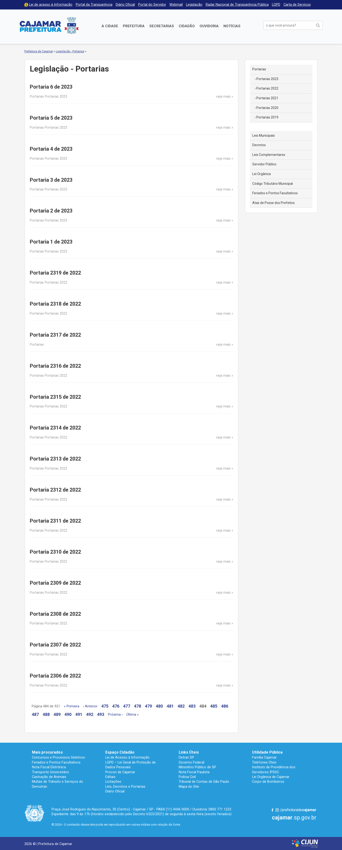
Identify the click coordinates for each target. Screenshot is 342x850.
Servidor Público (264, 164)
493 (100, 714)
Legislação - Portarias (70, 51)
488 (46, 714)
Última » (132, 715)
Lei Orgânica (261, 174)
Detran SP (186, 757)
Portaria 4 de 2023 (51, 149)
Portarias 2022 (267, 88)
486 (224, 706)
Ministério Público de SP (197, 767)
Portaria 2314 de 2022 (55, 428)
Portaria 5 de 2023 (51, 118)
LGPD (276, 5)
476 (115, 706)
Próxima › (115, 715)
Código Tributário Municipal (272, 183)
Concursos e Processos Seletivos (58, 757)
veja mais (223, 97)
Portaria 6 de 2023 (51, 87)
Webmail (176, 5)
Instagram (277, 810)
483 (191, 706)
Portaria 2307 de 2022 (55, 645)
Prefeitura (134, 26)
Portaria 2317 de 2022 (55, 335)
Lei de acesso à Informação (50, 5)
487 (35, 714)
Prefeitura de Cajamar (49, 25)
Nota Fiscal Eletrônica (49, 767)
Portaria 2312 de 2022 (55, 490)
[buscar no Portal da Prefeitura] (288, 25)
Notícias (231, 26)
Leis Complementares (268, 155)
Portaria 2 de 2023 (51, 211)
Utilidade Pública (267, 752)
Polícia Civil (187, 777)
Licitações (113, 781)
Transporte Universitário (50, 772)
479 (148, 706)
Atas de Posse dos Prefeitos (273, 203)
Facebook (272, 810)
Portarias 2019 (267, 117)
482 (181, 706)
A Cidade (110, 26)
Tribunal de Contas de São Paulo (204, 781)
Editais (110, 777)
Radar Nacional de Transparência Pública (237, 5)
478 (137, 706)
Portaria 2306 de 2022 (55, 676)
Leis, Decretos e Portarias (125, 786)
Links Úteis (189, 752)
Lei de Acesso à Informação (127, 757)
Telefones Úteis (264, 762)
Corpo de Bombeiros (268, 781)
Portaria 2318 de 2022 (55, 304)
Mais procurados (47, 752)
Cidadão (187, 26)
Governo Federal (191, 762)
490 (67, 714)
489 (57, 714)
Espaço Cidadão (119, 752)
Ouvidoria (209, 26)
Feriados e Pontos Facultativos (275, 193)
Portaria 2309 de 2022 (55, 583)
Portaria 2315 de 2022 (55, 397)
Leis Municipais (263, 135)
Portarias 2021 (267, 98)
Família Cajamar (264, 757)
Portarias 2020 (267, 108)
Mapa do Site (189, 786)
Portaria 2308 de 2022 (55, 614)
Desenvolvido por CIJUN (305, 843)
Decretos (259, 145)
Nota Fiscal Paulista (194, 772)
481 (170, 706)
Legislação (194, 5)
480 (159, 706)
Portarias (259, 69)
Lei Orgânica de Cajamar (270, 777)
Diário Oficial (125, 5)
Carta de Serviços (297, 5)
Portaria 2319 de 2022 (55, 273)
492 (89, 714)
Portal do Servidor (152, 5)
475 (104, 706)
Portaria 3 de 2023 (51, 180)
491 (78, 714)
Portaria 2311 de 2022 (55, 521)
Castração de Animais (49, 777)
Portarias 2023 (267, 79)
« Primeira (71, 706)
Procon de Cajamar (120, 772)
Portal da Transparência (94, 5)
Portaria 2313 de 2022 (55, 459)
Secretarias (161, 26)
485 (213, 706)
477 (126, 706)
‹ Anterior (90, 706)
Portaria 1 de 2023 (51, 242)
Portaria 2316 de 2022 (55, 366)
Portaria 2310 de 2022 (55, 552)
